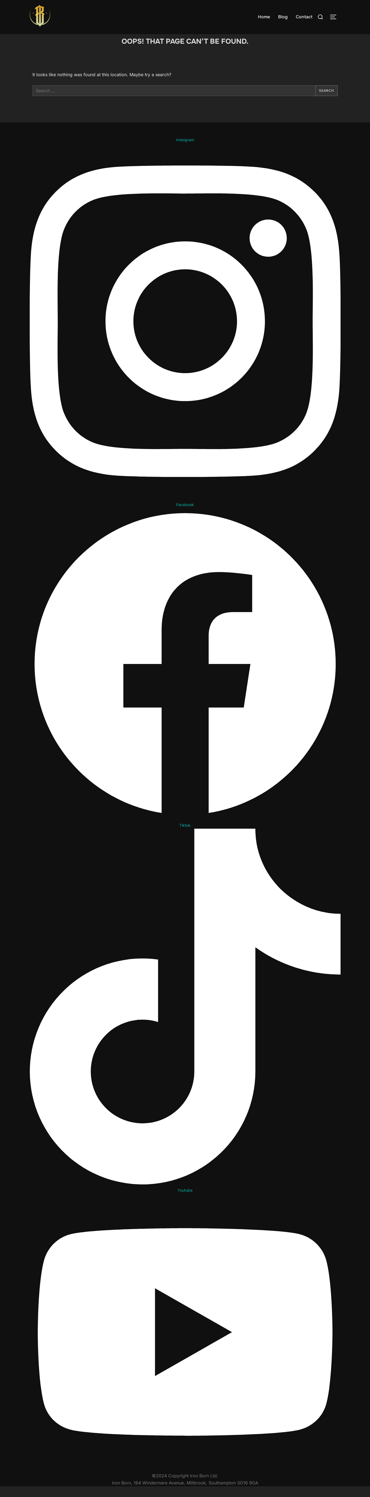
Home (264, 17)
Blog (283, 17)
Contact (304, 17)
